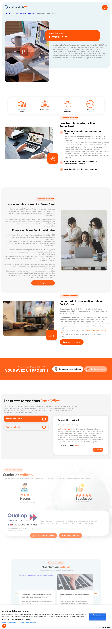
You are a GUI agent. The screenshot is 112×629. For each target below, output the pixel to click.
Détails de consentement (9, 622)
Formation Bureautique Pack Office (25, 13)
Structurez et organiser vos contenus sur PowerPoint (82, 132)
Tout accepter (97, 615)
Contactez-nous (97, 381)
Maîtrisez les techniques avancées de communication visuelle (80, 162)
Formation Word (26, 454)
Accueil (8, 13)
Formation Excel (26, 462)
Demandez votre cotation (69, 381)
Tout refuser (97, 619)
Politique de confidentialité (28, 622)
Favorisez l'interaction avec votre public (82, 169)
